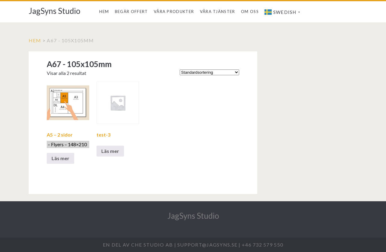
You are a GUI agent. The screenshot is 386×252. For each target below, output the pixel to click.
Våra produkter (174, 11)
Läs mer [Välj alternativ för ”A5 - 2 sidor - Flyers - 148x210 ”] (60, 158)
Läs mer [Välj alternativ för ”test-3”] (110, 151)
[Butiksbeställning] (209, 72)
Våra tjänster (217, 11)
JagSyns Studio (54, 11)
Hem (104, 11)
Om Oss (250, 11)
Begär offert (131, 11)
